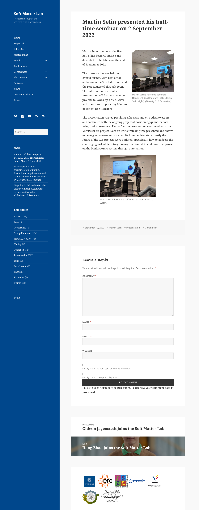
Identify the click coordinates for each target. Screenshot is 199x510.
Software (19, 83)
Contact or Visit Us (23, 94)
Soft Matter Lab (28, 13)
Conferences (20, 71)
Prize (16, 260)
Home (17, 37)
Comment (89, 276)
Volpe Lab (19, 43)
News (17, 88)
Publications (20, 66)
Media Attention (22, 238)
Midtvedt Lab (21, 54)
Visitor (17, 282)
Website (87, 350)
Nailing (18, 244)
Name (86, 322)
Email (87, 336)
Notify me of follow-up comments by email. (106, 368)
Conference (20, 227)
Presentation (21, 255)
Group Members (22, 233)
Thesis (17, 271)
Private (18, 100)
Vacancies (19, 277)
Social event (20, 266)
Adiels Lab (19, 49)
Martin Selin (115, 227)
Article (17, 216)
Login (17, 297)
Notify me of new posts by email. (100, 377)
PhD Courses (20, 77)
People (17, 60)
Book (16, 222)
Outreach (19, 249)
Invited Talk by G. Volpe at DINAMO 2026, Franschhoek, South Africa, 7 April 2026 (29, 158)
